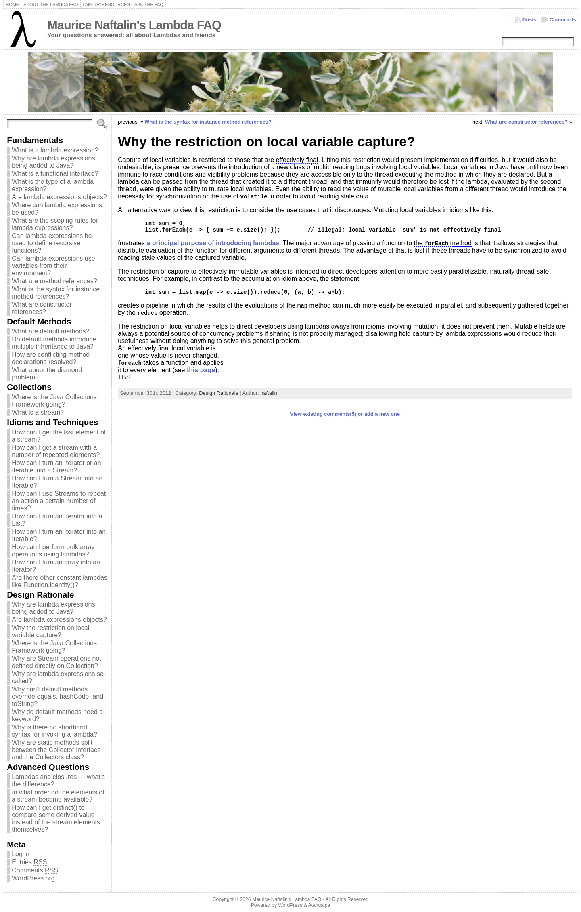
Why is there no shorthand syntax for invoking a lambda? (54, 731)
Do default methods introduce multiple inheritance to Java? (54, 343)
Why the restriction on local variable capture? (50, 631)
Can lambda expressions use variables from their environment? (53, 265)
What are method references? (54, 281)
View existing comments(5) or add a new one (345, 414)
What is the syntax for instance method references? (56, 293)
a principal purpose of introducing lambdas (212, 243)
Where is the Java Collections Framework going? (54, 401)
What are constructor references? (42, 308)
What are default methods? (50, 331)
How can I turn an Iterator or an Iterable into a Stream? (56, 466)
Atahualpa (319, 905)
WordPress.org (33, 878)
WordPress (290, 905)
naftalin (268, 393)
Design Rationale (218, 393)
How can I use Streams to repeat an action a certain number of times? (59, 501)
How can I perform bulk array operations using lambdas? (53, 550)
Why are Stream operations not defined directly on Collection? (56, 662)
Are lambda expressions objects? (59, 197)
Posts (529, 20)
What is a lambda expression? (55, 150)
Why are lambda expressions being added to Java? (53, 162)
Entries (29, 862)
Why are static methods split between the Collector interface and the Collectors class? (56, 749)
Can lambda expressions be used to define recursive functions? (52, 243)
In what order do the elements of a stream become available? (58, 796)
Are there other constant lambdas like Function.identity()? (59, 581)
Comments (563, 20)
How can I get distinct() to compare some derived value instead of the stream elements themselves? (56, 818)
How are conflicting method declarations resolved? (51, 358)
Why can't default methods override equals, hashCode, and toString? (57, 696)
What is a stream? (38, 412)
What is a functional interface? (55, 173)
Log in (20, 854)
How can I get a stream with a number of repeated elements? (56, 451)
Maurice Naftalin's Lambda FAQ (134, 25)
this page (201, 369)
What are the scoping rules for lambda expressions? (55, 224)
